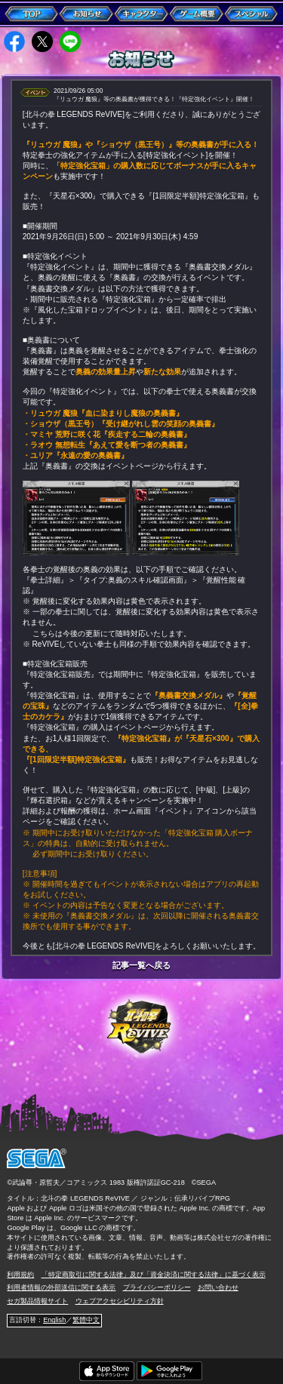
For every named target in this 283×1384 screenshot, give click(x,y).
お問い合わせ (218, 1287)
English (54, 1320)
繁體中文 (86, 1320)
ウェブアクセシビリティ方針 (119, 1301)
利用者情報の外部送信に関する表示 (61, 1287)
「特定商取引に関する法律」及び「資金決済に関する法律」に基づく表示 (154, 1274)
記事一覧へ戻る (141, 965)
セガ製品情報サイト (37, 1301)
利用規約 (20, 1274)
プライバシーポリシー (157, 1287)
